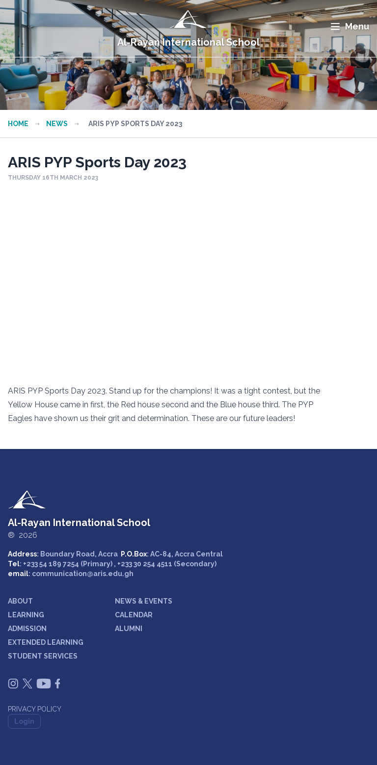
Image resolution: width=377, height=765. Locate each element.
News (57, 124)
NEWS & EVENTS (143, 601)
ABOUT (20, 601)
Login (24, 721)
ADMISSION (27, 629)
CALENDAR (134, 615)
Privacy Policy (34, 709)
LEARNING (26, 615)
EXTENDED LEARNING (45, 642)
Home (18, 124)
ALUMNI (128, 629)
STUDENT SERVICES (43, 656)
